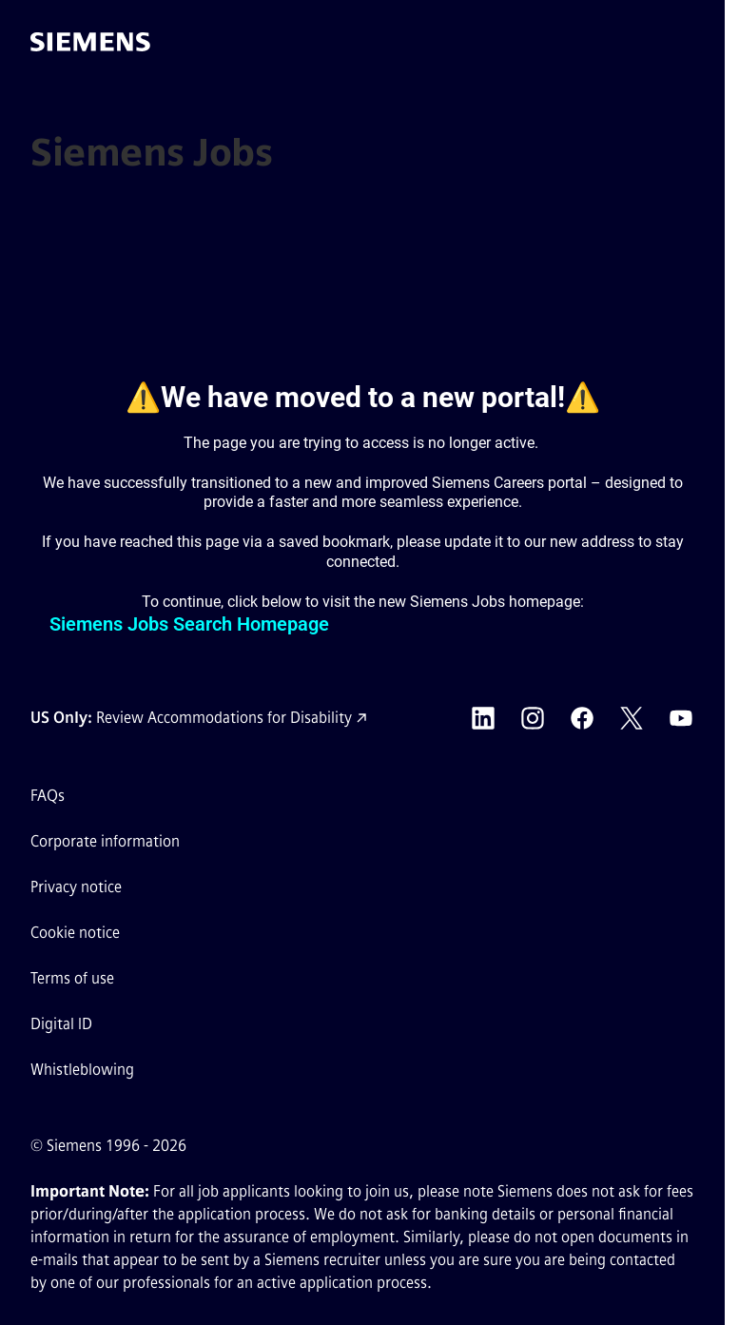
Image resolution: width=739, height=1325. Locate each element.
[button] (690, 42)
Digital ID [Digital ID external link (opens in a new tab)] (61, 1024)
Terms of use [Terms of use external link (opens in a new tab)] (72, 978)
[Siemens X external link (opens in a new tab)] (631, 718)
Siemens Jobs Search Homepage (189, 624)
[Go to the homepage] (90, 41)
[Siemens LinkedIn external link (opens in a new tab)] (483, 718)
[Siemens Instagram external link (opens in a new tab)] (532, 718)
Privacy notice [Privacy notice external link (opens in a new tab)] (76, 887)
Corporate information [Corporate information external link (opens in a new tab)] (105, 841)
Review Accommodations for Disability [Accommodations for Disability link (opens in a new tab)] (224, 718)
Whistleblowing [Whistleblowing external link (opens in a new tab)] (82, 1070)
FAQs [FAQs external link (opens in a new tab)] (47, 796)
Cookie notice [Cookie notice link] (75, 933)
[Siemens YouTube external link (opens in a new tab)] (681, 718)
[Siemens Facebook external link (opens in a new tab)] (582, 718)
